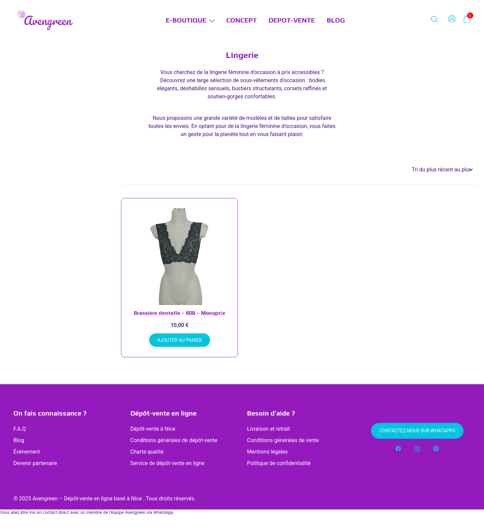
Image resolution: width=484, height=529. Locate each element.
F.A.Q (19, 429)
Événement (26, 452)
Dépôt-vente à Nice (152, 429)
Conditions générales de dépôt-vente (173, 440)
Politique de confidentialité (279, 463)
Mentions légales (267, 452)
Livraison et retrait (268, 429)
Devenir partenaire (35, 463)
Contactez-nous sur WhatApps (417, 430)
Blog (18, 440)
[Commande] (442, 170)
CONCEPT (241, 20)
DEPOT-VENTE (292, 20)
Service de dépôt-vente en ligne (167, 463)
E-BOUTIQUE (186, 20)
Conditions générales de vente (283, 440)
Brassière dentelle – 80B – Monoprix (179, 313)
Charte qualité (147, 452)
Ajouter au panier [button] (179, 340)
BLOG (336, 20)
